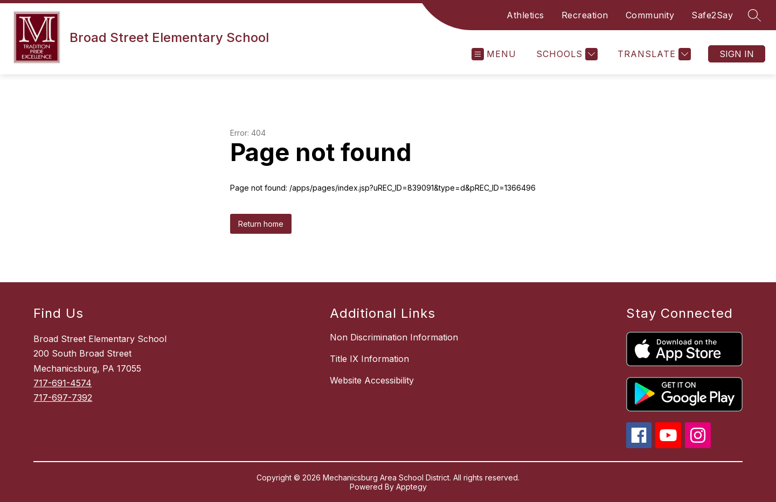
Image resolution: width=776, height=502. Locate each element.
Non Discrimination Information (394, 337)
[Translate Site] (653, 54)
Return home (260, 223)
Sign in (736, 53)
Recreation (585, 15)
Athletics (525, 15)
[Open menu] (494, 54)
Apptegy (411, 486)
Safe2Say (712, 15)
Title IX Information (369, 358)
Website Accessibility (372, 380)
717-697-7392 (62, 397)
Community (650, 15)
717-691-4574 (62, 383)
